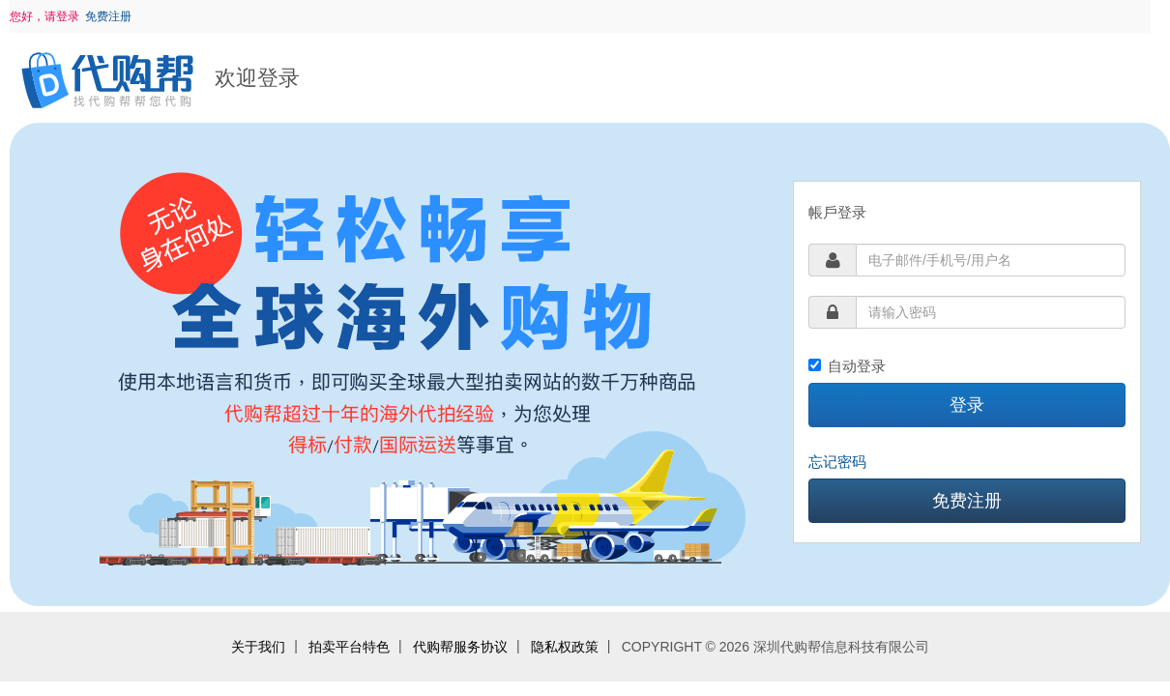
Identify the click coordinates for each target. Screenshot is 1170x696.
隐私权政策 (565, 646)
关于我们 (258, 646)
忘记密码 (837, 461)
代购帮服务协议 (460, 646)
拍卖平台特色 (349, 646)
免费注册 (108, 16)
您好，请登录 (44, 16)
